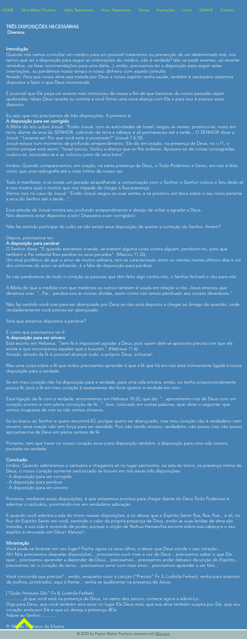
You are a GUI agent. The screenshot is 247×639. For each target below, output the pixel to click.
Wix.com (162, 633)
